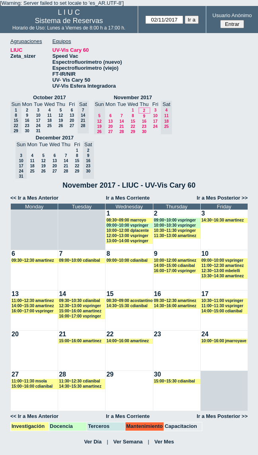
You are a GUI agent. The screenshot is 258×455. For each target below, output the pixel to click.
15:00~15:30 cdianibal (174, 381)
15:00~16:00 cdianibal (32, 386)
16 (27, 120)
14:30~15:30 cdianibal (126, 306)
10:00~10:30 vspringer (175, 225)
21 (121, 126)
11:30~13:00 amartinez (175, 235)
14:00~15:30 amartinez (33, 306)
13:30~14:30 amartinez (222, 276)
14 (121, 121)
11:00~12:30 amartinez (222, 265)
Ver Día (93, 442)
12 (61, 115)
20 (72, 120)
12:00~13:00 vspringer (127, 235)
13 (72, 115)
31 (38, 131)
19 (61, 120)
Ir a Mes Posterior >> (222, 198)
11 (49, 115)
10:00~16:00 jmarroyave (223, 341)
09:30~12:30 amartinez (33, 260)
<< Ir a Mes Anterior (34, 198)
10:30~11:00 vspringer (222, 300)
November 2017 (133, 97)
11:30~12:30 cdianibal (79, 381)
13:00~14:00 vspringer (127, 241)
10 (38, 115)
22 (133, 126)
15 (133, 121)
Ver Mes (164, 442)
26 (61, 126)
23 (27, 126)
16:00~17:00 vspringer (175, 271)
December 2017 (55, 138)
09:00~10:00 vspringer (127, 225)
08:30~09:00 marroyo (126, 220)
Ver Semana (128, 442)
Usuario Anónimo (232, 15)
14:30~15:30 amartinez (80, 386)
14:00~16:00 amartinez (127, 341)
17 (38, 120)
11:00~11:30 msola (29, 381)
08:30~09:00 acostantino (129, 300)
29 (133, 131)
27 (72, 126)
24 (38, 126)
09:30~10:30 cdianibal (79, 300)
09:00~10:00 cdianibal (79, 260)
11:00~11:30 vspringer (222, 306)
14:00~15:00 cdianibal (174, 265)
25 (49, 126)
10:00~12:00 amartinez (175, 260)
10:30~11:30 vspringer (175, 230)
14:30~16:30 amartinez (222, 220)
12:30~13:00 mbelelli (220, 271)
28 (121, 131)
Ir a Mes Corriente (128, 198)
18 (49, 120)
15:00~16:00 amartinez (80, 311)
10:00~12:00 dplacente (127, 230)
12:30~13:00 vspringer (80, 306)
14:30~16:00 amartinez (175, 306)
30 (27, 131)
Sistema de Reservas (69, 21)
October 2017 (49, 97)
